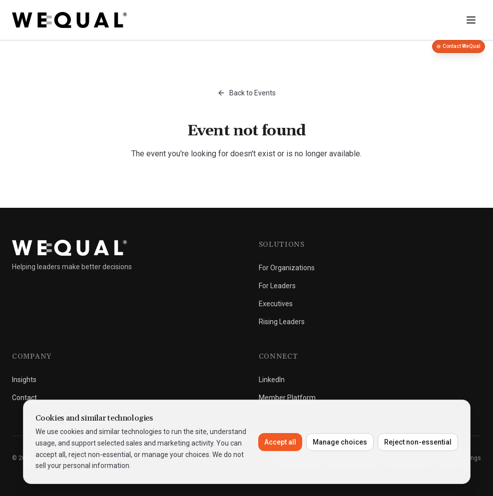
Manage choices (340, 442)
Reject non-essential (418, 442)
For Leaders (277, 286)
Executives (276, 304)
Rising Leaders (282, 322)
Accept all (280, 442)
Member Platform (287, 398)
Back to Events (246, 93)
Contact (24, 398)
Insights (24, 380)
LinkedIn (272, 380)
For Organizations (287, 268)
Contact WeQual (459, 46)
